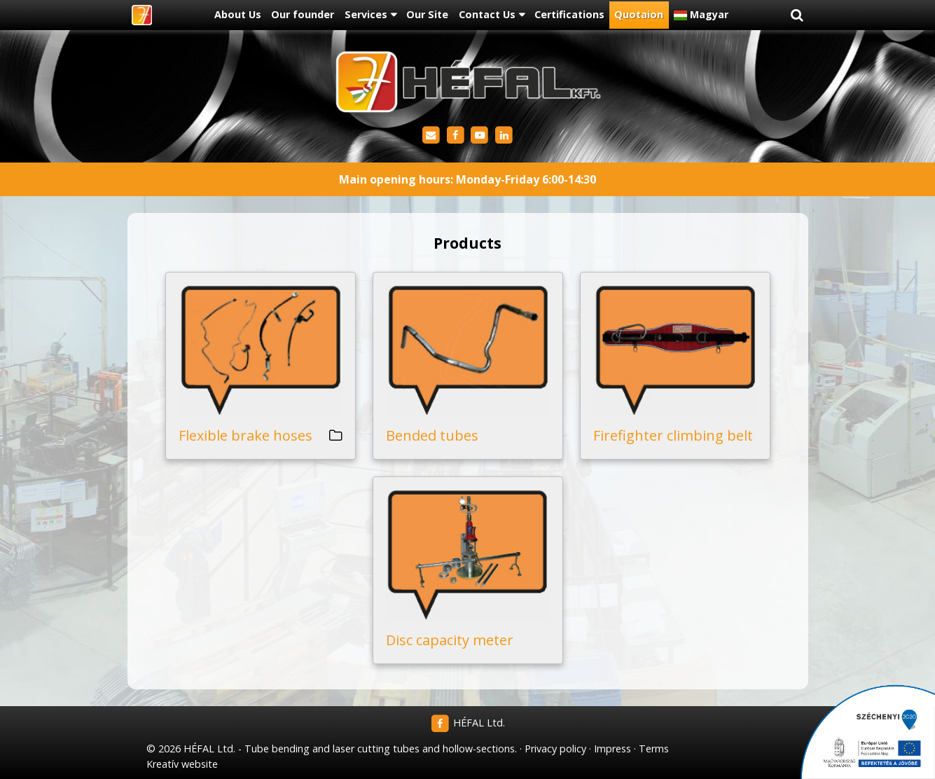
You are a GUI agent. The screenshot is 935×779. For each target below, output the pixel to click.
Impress (612, 748)
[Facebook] (455, 135)
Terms (654, 748)
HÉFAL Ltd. (467, 722)
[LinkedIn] (504, 135)
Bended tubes (432, 435)
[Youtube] (480, 135)
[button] (797, 15)
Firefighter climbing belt (673, 435)
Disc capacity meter (449, 639)
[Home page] (141, 15)
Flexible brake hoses (245, 435)
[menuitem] (237, 15)
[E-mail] (431, 135)
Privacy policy (555, 748)
